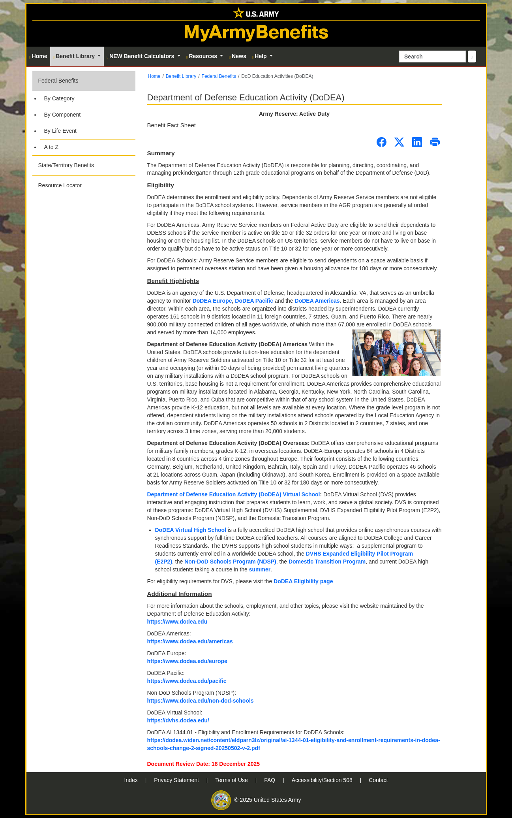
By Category (59, 98)
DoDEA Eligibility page (303, 581)
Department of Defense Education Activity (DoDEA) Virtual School (233, 494)
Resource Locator (60, 185)
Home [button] (38, 56)
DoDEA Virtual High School (190, 530)
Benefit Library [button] (74, 56)
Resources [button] (202, 56)
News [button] (237, 56)
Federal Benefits (58, 80)
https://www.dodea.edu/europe (187, 661)
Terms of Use (232, 780)
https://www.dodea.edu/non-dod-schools (200, 700)
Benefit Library (181, 76)
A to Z (51, 147)
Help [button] (260, 56)
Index (131, 780)
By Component (62, 114)
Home (154, 76)
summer (259, 569)
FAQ (270, 780)
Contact (378, 780)
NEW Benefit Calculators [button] (141, 56)
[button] (83, 113)
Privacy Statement (177, 780)
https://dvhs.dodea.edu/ (178, 720)
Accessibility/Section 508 (323, 780)
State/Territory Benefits (66, 165)
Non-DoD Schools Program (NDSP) (230, 561)
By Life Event (60, 131)
